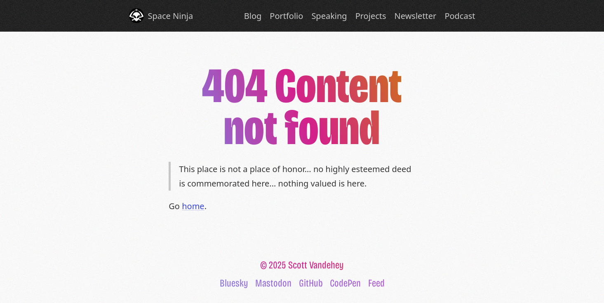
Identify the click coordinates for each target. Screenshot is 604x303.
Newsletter (416, 15)
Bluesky (234, 283)
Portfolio (286, 15)
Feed (376, 283)
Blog (253, 15)
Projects (370, 15)
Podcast (459, 15)
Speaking (329, 15)
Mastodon (273, 283)
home (193, 206)
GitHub (311, 283)
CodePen (345, 283)
